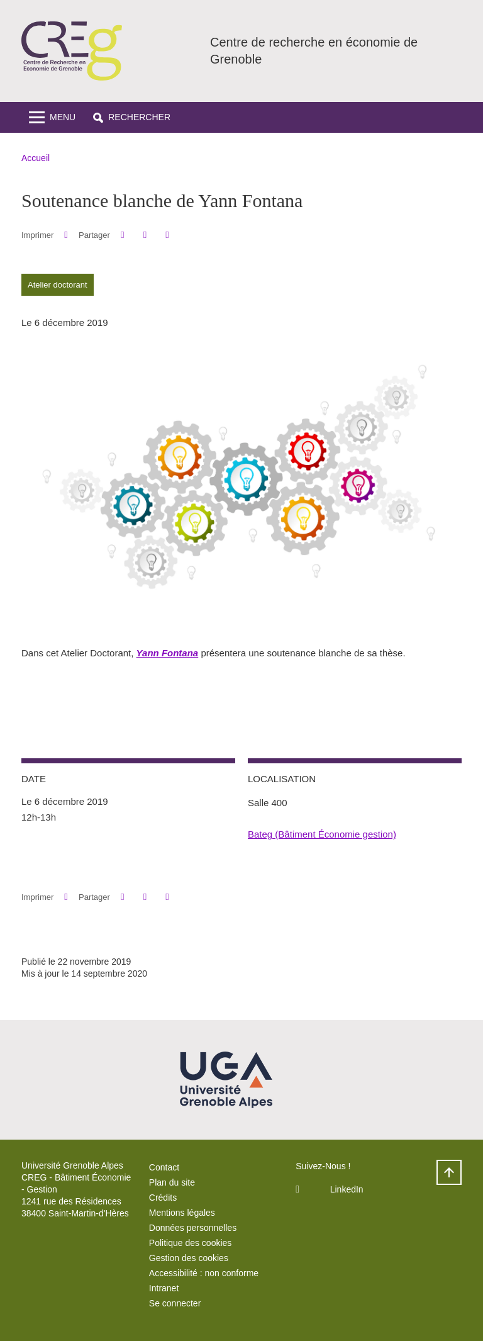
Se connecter (175, 1303)
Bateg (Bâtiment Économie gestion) (322, 834)
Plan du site (172, 1182)
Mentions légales (182, 1213)
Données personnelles (192, 1228)
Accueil (35, 158)
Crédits (163, 1197)
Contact (164, 1167)
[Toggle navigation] (52, 117)
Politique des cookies (190, 1243)
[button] (131, 117)
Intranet (164, 1288)
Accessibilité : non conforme (203, 1273)
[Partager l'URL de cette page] (167, 235)
